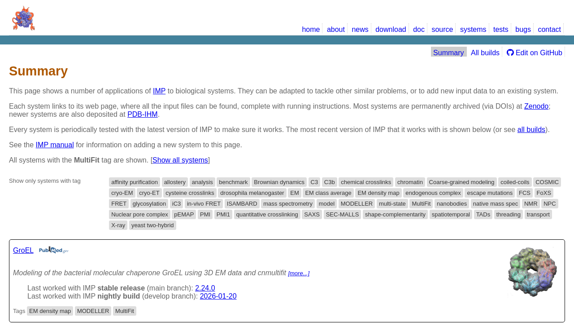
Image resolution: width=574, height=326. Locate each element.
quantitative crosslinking (267, 214)
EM (294, 192)
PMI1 (223, 214)
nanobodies (452, 203)
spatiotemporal (451, 214)
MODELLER (357, 203)
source (442, 29)
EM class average (328, 192)
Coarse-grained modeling (462, 182)
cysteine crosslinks (189, 192)
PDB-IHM (142, 114)
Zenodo (536, 106)
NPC (550, 203)
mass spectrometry (288, 203)
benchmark (233, 182)
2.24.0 (205, 288)
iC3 (176, 203)
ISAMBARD (242, 203)
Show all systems (180, 160)
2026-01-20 (218, 296)
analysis (202, 182)
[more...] (298, 273)
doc (419, 29)
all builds (531, 129)
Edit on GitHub (535, 53)
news (360, 29)
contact (549, 29)
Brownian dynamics (279, 182)
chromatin (410, 182)
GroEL (23, 250)
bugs (523, 29)
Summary (448, 53)
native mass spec (495, 203)
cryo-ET (149, 192)
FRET (118, 203)
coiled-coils (514, 182)
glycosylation (149, 203)
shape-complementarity (395, 214)
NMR (531, 203)
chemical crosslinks (366, 182)
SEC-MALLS (342, 214)
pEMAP (184, 214)
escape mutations (490, 192)
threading (508, 214)
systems (473, 29)
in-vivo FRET (204, 203)
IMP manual (55, 145)
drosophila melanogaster (252, 192)
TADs (483, 214)
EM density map (378, 192)
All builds (485, 53)
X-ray (118, 225)
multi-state (392, 203)
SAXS (312, 214)
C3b (329, 182)
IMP (159, 91)
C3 (314, 182)
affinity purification (134, 182)
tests (501, 29)
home (311, 29)
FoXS (544, 192)
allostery (175, 182)
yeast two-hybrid (152, 225)
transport (538, 214)
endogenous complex (433, 192)
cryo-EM (122, 192)
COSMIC (547, 182)
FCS (525, 192)
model (327, 203)
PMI (205, 214)
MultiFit (421, 203)
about (336, 29)
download (390, 29)
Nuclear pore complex (139, 214)
